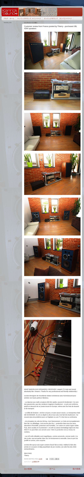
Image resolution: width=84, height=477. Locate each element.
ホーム (52, 469)
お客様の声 (35, 462)
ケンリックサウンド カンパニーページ (58, 18)
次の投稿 (28, 469)
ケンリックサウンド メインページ (29, 18)
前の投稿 (76, 469)
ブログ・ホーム (8, 18)
